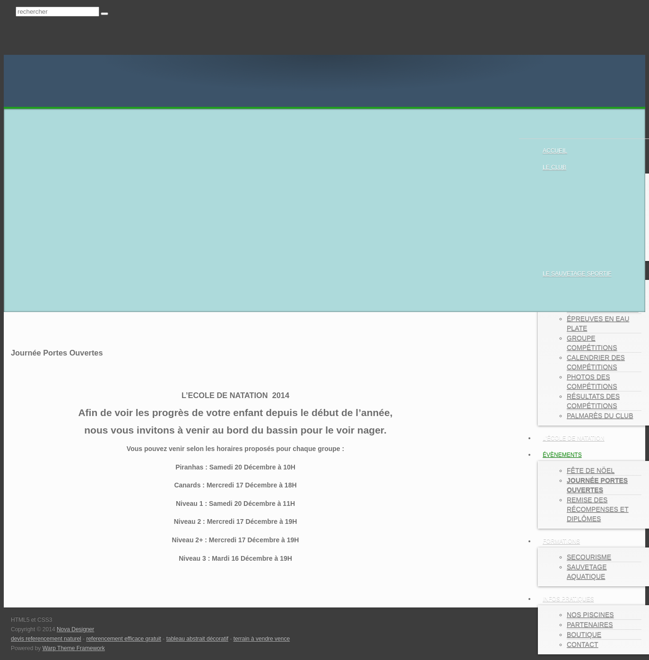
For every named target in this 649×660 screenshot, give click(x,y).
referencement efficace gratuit (123, 638)
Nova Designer (75, 629)
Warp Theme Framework (74, 648)
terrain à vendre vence (262, 638)
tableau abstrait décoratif (197, 638)
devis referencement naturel (46, 638)
